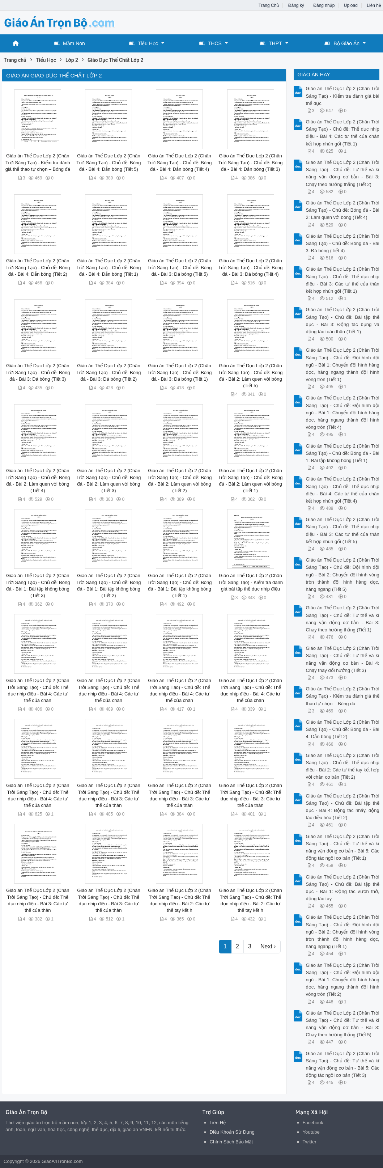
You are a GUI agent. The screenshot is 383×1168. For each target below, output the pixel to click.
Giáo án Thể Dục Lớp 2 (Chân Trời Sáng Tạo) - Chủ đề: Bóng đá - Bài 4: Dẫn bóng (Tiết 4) (179, 162)
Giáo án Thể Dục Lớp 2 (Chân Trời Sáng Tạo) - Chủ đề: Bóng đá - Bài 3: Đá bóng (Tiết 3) (37, 372)
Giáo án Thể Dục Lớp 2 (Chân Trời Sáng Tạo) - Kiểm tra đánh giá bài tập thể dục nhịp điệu (250, 582)
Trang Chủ (269, 5)
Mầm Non (69, 43)
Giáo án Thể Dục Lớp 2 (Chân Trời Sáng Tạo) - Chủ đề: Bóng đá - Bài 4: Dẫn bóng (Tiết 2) (37, 267)
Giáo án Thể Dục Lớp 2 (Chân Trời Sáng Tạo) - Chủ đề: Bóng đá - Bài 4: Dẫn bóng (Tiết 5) (108, 162)
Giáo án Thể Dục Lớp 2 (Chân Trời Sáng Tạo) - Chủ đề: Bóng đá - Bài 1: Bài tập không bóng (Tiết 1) (342, 453)
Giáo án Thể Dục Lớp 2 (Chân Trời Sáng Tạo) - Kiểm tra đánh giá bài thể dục (342, 96)
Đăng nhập (324, 5)
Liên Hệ (218, 1122)
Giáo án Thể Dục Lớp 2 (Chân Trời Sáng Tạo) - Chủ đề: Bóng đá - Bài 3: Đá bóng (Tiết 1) (179, 372)
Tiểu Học (143, 43)
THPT (271, 43)
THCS (210, 43)
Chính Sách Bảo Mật (231, 1141)
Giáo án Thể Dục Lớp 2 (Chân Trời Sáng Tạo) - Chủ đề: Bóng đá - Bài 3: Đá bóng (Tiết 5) (179, 267)
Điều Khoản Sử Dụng (232, 1132)
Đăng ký (296, 5)
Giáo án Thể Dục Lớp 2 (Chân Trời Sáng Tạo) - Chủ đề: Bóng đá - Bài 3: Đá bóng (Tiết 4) (250, 267)
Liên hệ (374, 5)
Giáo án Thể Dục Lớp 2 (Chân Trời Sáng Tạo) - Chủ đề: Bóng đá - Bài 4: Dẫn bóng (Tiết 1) (108, 267)
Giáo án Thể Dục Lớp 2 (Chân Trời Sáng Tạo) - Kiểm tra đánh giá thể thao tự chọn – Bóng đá (37, 162)
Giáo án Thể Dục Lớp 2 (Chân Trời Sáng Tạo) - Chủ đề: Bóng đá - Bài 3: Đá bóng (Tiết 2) (108, 372)
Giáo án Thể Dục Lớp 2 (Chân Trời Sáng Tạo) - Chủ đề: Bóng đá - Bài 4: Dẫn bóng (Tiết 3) (250, 162)
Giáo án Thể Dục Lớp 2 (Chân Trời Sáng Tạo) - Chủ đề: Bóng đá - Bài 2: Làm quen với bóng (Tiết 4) (342, 210)
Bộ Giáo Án (341, 43)
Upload (351, 5)
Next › (268, 946)
